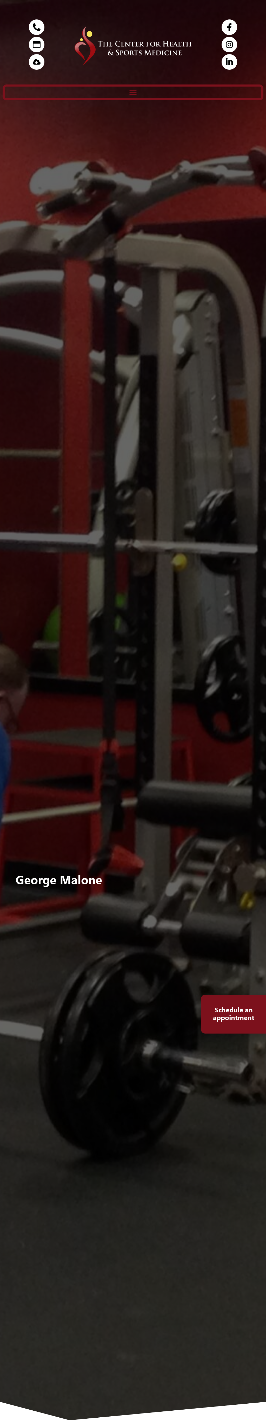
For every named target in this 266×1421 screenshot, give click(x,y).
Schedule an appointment (233, 1013)
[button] (133, 92)
